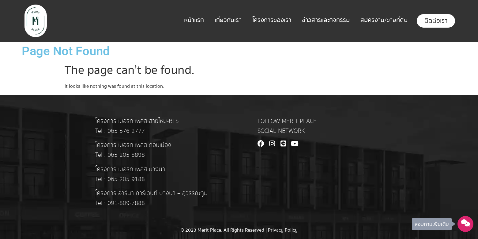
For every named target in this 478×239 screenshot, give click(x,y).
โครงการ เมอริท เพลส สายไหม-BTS (137, 121)
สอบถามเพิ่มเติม (432, 224)
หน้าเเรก (194, 20)
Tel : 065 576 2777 (120, 131)
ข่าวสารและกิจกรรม (326, 20)
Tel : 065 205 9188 (120, 179)
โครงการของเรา (271, 20)
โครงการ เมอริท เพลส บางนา (130, 169)
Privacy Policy (283, 230)
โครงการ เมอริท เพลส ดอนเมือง (133, 145)
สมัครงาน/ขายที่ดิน (384, 20)
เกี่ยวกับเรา (228, 20)
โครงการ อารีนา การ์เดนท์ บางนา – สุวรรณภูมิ (151, 193)
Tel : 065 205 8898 (120, 155)
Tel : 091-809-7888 (120, 203)
